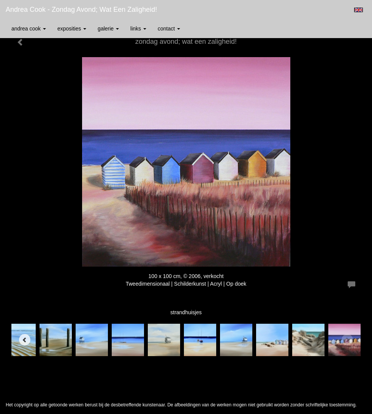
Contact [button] (169, 29)
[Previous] (24, 339)
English (358, 10)
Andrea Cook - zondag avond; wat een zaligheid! (81, 9)
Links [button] (138, 29)
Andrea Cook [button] (28, 29)
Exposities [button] (71, 29)
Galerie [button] (108, 29)
